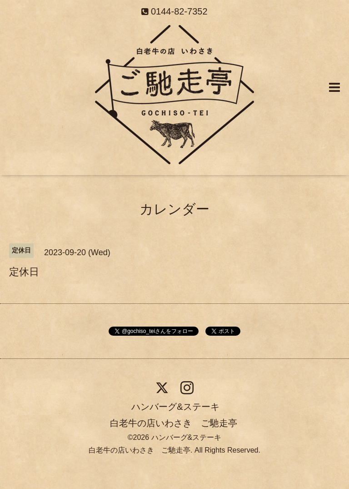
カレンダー (174, 209)
